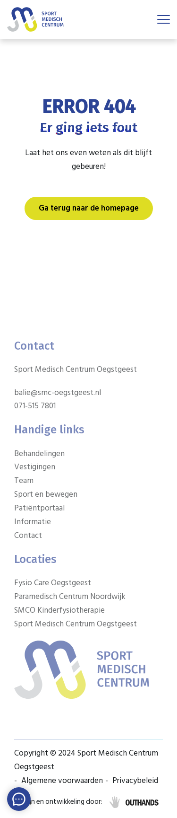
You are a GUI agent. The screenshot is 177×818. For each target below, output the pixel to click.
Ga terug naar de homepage (89, 208)
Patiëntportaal (39, 508)
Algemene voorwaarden (62, 780)
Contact (28, 535)
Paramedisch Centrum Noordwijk (70, 596)
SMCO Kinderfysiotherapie (59, 610)
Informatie (32, 521)
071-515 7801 (35, 406)
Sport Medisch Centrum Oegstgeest (75, 624)
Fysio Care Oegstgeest (52, 582)
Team (24, 480)
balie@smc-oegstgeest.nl (57, 392)
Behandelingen (39, 453)
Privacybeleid (135, 780)
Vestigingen (34, 467)
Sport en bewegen (45, 494)
